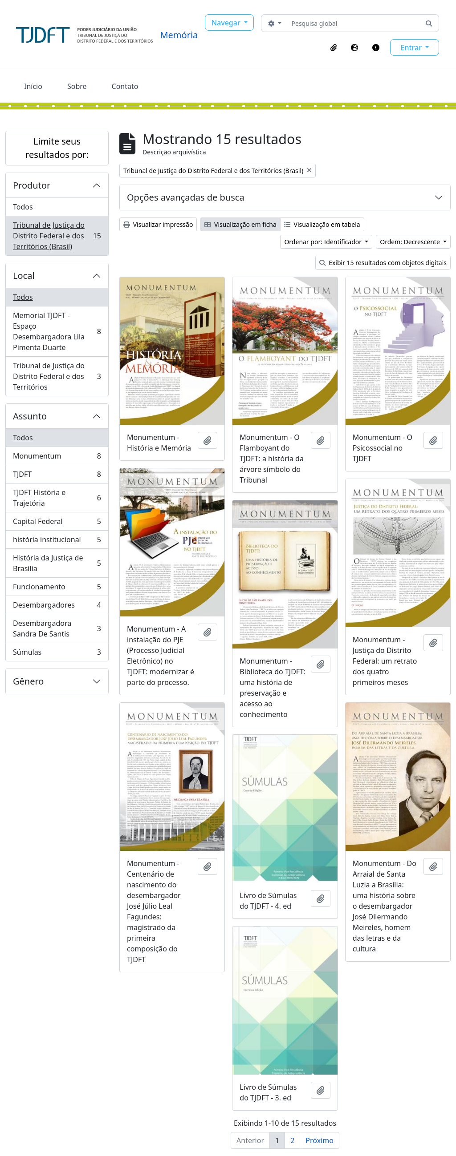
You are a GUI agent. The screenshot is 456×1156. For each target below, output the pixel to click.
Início (33, 86)
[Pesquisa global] (354, 23)
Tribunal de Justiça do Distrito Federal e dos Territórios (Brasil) (56, 235)
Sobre (77, 86)
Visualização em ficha (240, 224)
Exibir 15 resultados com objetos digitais (383, 262)
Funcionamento (56, 588)
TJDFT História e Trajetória (56, 497)
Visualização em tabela (322, 224)
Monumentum (56, 458)
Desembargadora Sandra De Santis (56, 628)
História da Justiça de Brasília (56, 563)
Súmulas (56, 654)
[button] (333, 47)
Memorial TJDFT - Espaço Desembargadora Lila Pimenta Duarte (56, 331)
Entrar (411, 47)
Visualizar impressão (158, 224)
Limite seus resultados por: (57, 148)
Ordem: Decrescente (410, 242)
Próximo (319, 1140)
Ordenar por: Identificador (323, 242)
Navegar (227, 23)
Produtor (31, 185)
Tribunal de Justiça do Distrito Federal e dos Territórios (56, 376)
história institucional (56, 541)
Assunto (30, 416)
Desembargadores (56, 607)
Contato (125, 86)
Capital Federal (56, 523)
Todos (23, 207)
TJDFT (56, 476)
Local (24, 276)
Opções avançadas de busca (185, 197)
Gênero (28, 681)
